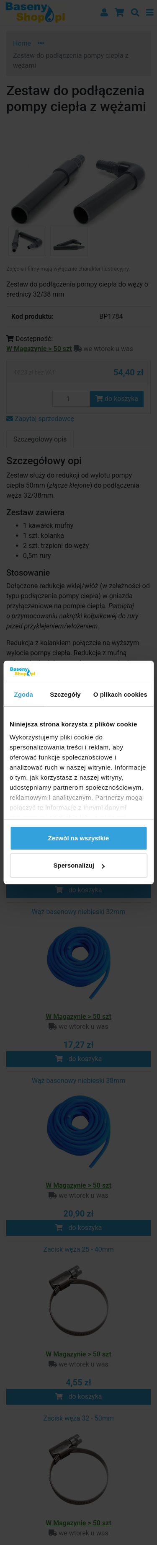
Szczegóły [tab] (65, 694)
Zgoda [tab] (23, 694)
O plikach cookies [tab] (120, 694)
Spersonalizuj (78, 865)
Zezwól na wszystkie (78, 838)
